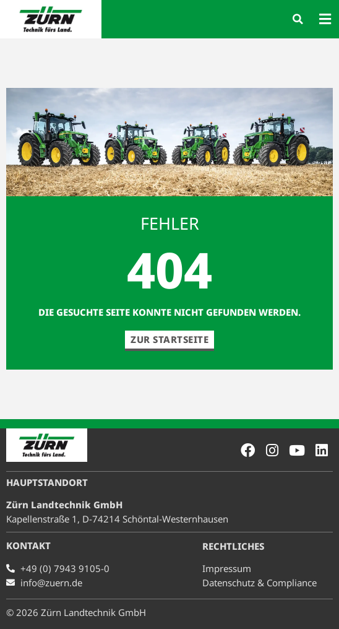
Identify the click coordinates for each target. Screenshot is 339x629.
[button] (298, 19)
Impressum (226, 568)
